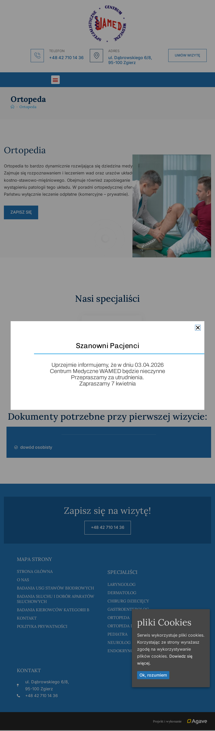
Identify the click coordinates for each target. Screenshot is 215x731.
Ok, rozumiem (153, 675)
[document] (107, 365)
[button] (197, 327)
